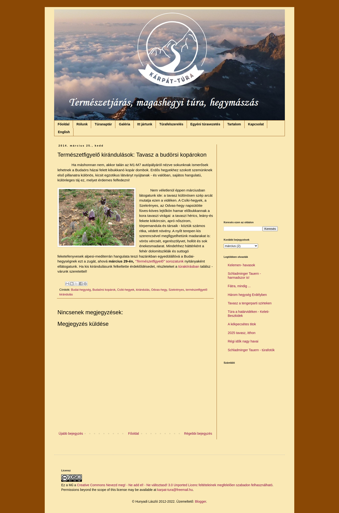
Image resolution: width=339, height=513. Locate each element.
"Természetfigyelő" (150, 261)
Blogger (200, 501)
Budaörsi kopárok (104, 289)
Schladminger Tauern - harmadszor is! (244, 275)
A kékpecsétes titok (242, 324)
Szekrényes (176, 289)
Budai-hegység (81, 289)
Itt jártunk (144, 124)
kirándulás (142, 289)
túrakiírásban (188, 266)
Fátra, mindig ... (239, 286)
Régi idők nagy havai (243, 341)
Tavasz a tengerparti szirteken (250, 303)
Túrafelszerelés (171, 124)
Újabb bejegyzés (71, 433)
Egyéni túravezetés (205, 124)
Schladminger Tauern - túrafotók (251, 350)
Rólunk (82, 124)
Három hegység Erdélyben (247, 295)
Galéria (124, 124)
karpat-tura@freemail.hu (175, 490)
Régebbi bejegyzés (198, 433)
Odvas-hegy (159, 289)
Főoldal (63, 124)
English (64, 132)
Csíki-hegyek (125, 289)
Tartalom (234, 124)
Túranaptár (103, 124)
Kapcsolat (256, 124)
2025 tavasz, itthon (242, 333)
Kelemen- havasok (241, 265)
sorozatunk (175, 261)
